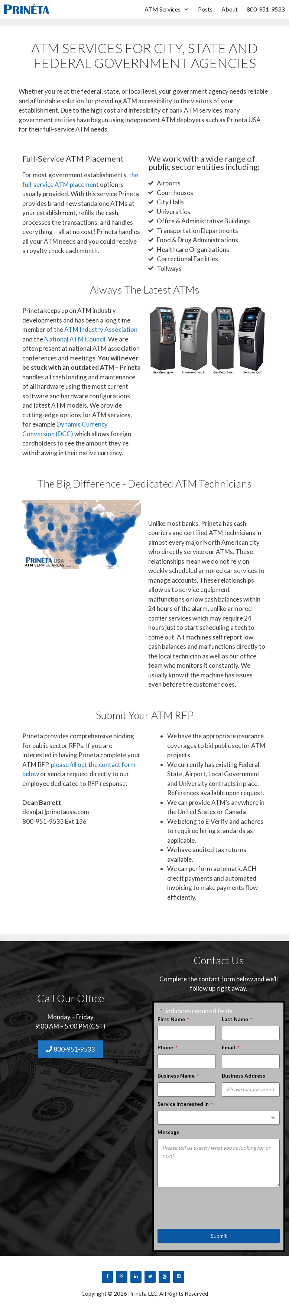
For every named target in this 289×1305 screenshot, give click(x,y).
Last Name (237, 1019)
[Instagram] (121, 1276)
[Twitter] (150, 1276)
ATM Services (169, 9)
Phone (167, 1047)
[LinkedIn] (136, 1276)
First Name (173, 1019)
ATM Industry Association (100, 329)
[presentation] (214, 1205)
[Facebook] (107, 1276)
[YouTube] (164, 1276)
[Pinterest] (178, 1276)
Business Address (243, 1075)
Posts (205, 9)
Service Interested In (185, 1104)
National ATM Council (74, 339)
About (229, 9)
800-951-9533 (266, 9)
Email (230, 1047)
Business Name (178, 1075)
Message (168, 1132)
